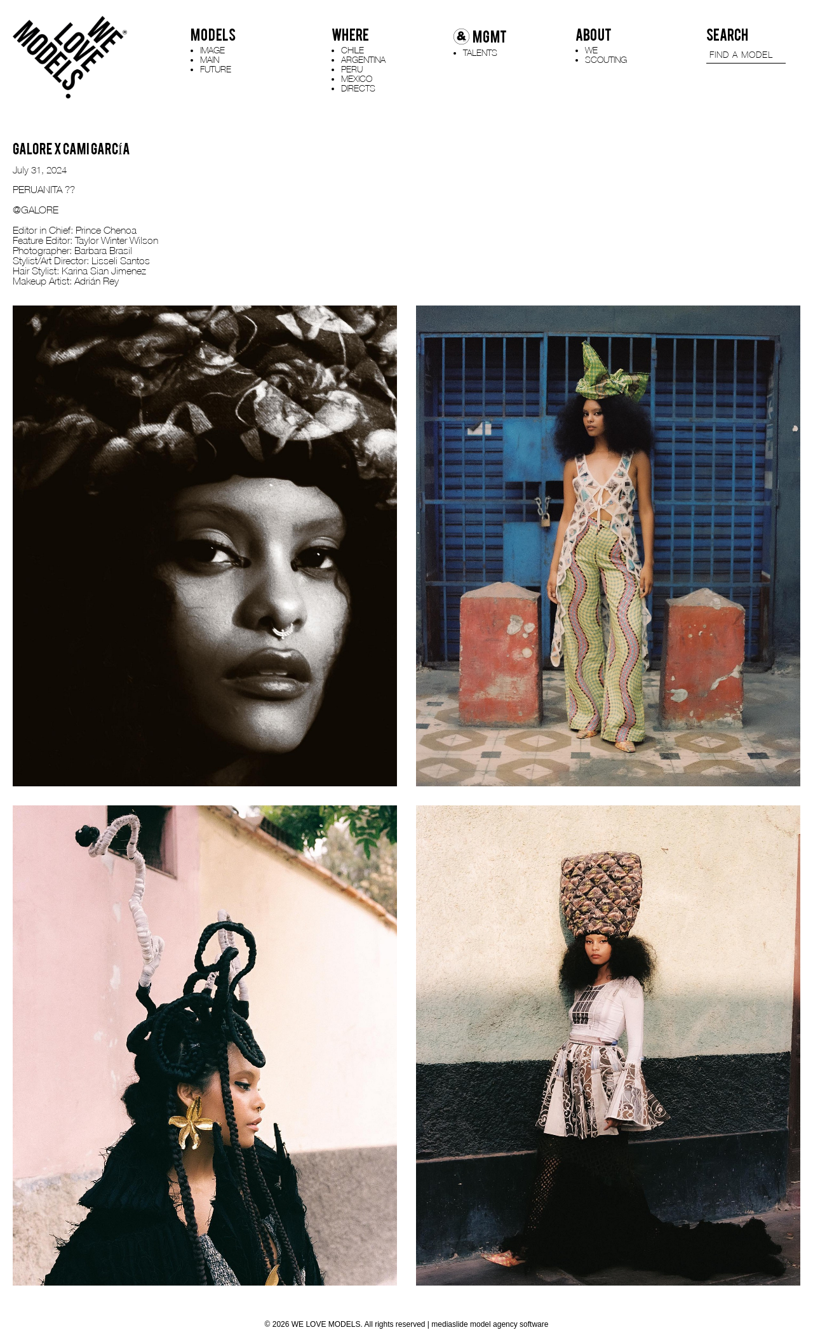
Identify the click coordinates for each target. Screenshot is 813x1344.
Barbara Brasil (104, 250)
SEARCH (727, 35)
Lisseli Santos (121, 260)
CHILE (352, 49)
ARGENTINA (363, 59)
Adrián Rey (96, 280)
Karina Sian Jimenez (104, 270)
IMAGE (212, 49)
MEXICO (356, 78)
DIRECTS (358, 88)
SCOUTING (606, 59)
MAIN (209, 59)
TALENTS (480, 52)
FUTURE (215, 69)
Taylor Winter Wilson (118, 240)
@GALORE (35, 209)
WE (591, 49)
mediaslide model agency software (489, 1324)
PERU (352, 69)
